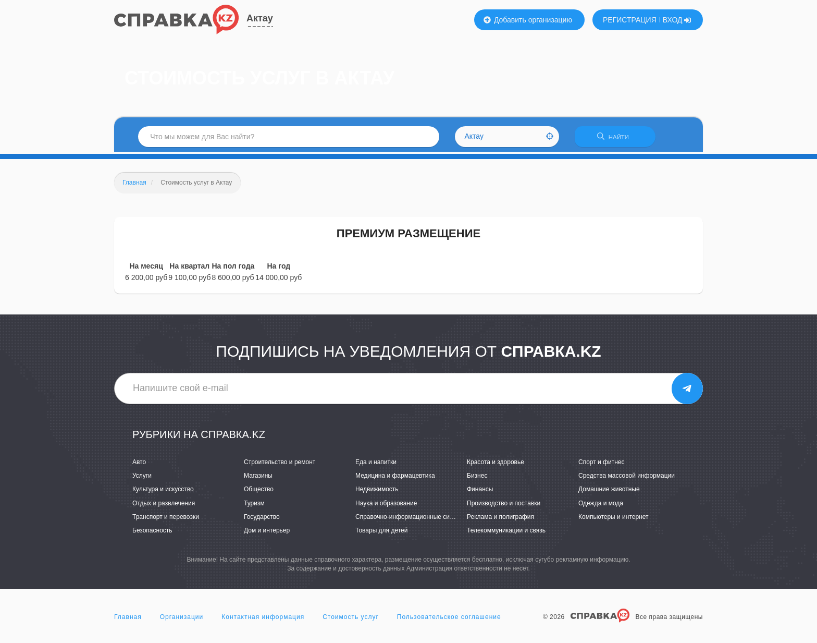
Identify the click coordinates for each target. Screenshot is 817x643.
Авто (139, 464)
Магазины (258, 477)
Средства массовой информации (626, 477)
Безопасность (152, 532)
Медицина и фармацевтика (395, 477)
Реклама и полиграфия (500, 519)
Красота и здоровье (495, 464)
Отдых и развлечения (163, 504)
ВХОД (677, 20)
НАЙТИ (619, 138)
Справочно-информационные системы (411, 519)
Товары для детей (381, 532)
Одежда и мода (600, 504)
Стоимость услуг (351, 619)
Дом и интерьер (267, 532)
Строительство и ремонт (279, 464)
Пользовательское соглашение (449, 619)
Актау (259, 18)
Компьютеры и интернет (613, 519)
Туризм (254, 504)
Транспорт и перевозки (165, 519)
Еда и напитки (376, 464)
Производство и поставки (503, 504)
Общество (259, 491)
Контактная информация (262, 619)
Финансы (480, 491)
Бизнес (477, 477)
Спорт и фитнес (601, 464)
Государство (262, 519)
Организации (182, 619)
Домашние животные (609, 491)
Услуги (142, 477)
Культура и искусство (163, 491)
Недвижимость (377, 491)
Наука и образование (386, 504)
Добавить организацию (528, 20)
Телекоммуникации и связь (506, 532)
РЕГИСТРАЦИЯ (630, 20)
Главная (128, 619)
